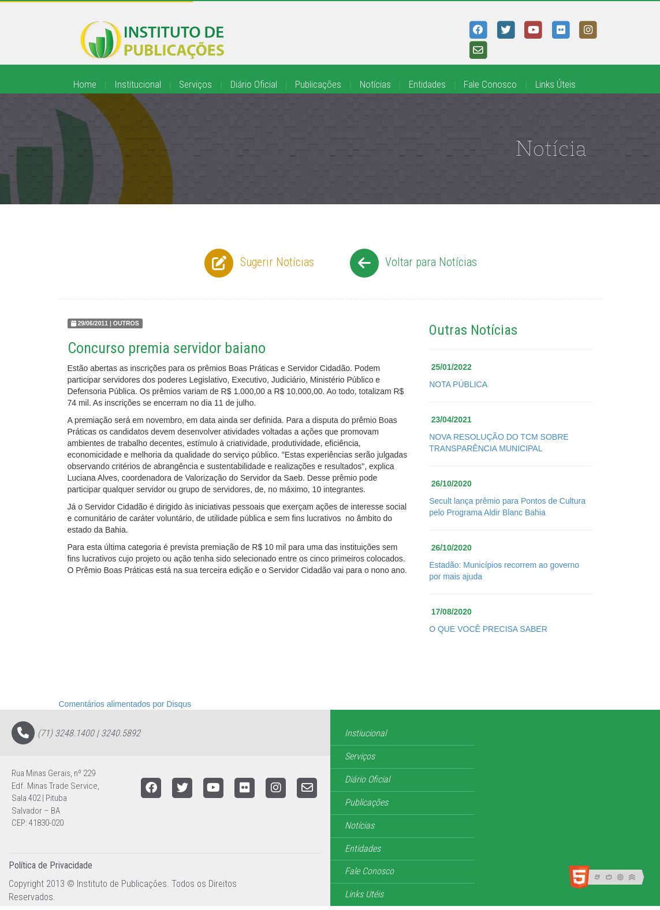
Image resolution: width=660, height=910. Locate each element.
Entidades (427, 84)
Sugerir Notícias (257, 263)
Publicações (318, 84)
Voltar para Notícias (412, 263)
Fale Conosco (490, 84)
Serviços (195, 84)
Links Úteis (555, 84)
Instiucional (365, 733)
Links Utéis (364, 894)
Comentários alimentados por (125, 704)
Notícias (375, 84)
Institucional (137, 84)
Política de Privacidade (50, 865)
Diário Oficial (253, 84)
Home (84, 84)
